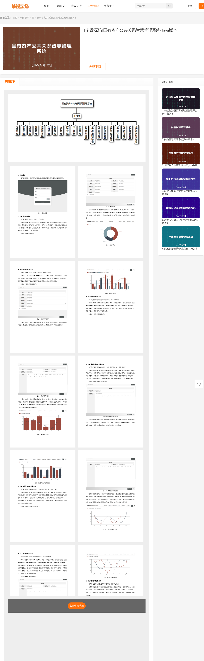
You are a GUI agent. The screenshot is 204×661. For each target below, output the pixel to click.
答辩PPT (109, 5)
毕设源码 (93, 5)
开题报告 (60, 5)
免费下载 (95, 66)
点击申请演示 (77, 605)
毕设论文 (76, 5)
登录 (190, 6)
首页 (46, 5)
